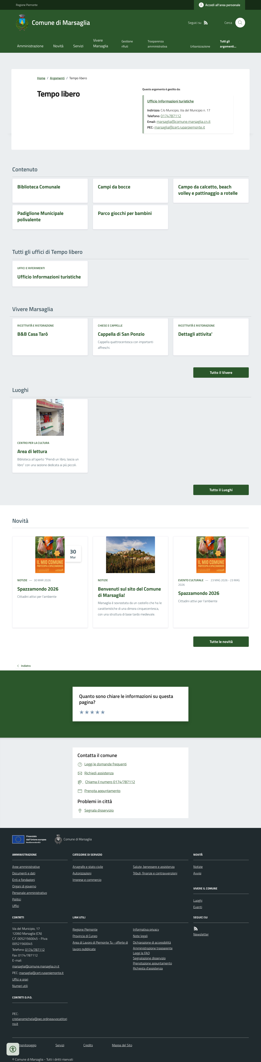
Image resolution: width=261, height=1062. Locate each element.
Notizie (22, 580)
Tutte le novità (221, 641)
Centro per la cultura (33, 443)
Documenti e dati (23, 873)
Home (41, 78)
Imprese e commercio (87, 879)
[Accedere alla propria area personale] (219, 5)
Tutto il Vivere (221, 372)
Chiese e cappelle (110, 325)
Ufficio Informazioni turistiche (170, 101)
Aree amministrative (26, 866)
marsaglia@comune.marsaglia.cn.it (183, 121)
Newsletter (201, 934)
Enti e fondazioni (23, 879)
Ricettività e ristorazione (35, 325)
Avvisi (197, 873)
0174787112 (171, 116)
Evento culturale (190, 580)
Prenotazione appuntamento (152, 963)
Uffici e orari (20, 979)
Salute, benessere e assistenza (154, 866)
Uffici (15, 905)
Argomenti (57, 78)
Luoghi (197, 900)
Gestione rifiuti (127, 43)
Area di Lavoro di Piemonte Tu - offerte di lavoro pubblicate (100, 945)
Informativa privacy (146, 929)
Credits (88, 1045)
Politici (16, 899)
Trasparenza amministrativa (157, 43)
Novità (58, 46)
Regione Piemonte (27, 5)
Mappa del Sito (122, 1045)
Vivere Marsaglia (100, 43)
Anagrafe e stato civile (88, 866)
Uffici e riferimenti (31, 268)
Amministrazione (30, 46)
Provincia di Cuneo (85, 935)
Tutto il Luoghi (221, 490)
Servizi (78, 46)
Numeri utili (20, 985)
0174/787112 (35, 949)
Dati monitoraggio (24, 1045)
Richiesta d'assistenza (148, 968)
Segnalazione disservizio (149, 958)
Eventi (197, 907)
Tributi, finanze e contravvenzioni (155, 873)
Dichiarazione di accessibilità (152, 942)
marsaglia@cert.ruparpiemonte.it (179, 127)
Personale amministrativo (29, 892)
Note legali (140, 935)
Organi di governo (24, 886)
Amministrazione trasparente (153, 948)
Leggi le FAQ (141, 953)
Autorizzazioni (82, 873)
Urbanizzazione (200, 46)
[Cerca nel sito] (238, 23)
